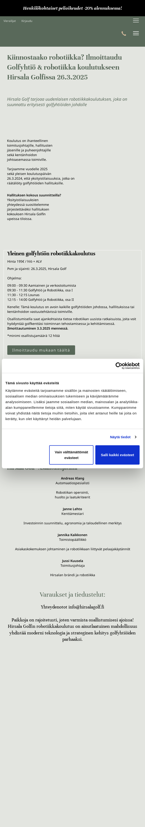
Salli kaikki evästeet (117, 455)
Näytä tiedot (120, 437)
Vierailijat (10, 21)
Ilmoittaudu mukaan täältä (41, 350)
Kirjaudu (26, 21)
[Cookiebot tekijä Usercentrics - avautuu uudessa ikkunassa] (119, 365)
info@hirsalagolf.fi (86, 607)
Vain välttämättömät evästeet (71, 454)
